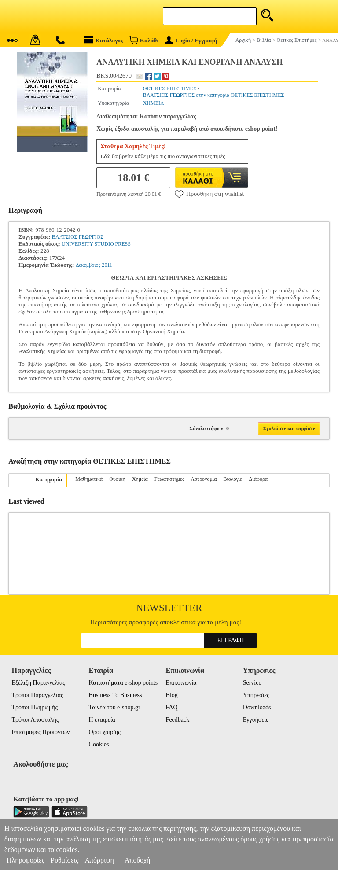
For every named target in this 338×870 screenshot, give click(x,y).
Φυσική (117, 479)
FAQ (172, 707)
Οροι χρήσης (105, 732)
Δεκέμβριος (88, 265)
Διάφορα (258, 479)
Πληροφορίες (25, 860)
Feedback (178, 719)
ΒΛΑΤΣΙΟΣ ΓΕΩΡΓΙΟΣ (77, 237)
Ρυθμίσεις (64, 860)
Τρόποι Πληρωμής (34, 707)
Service (252, 682)
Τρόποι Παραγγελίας (37, 695)
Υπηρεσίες (256, 695)
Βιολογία (233, 479)
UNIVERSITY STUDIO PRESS (96, 244)
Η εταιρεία (102, 719)
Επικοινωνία (181, 682)
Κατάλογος (103, 40)
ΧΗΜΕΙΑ (153, 103)
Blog (172, 695)
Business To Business (115, 695)
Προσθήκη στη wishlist (209, 194)
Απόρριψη (99, 860)
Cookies (99, 744)
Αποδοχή (138, 860)
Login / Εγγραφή (191, 40)
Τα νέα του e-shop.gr (114, 707)
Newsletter (169, 607)
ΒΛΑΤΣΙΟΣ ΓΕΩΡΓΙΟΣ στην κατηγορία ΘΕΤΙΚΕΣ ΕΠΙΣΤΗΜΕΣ (213, 95)
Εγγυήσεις (255, 719)
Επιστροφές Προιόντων (40, 732)
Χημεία (140, 479)
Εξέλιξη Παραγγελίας (38, 682)
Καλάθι (143, 40)
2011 (107, 265)
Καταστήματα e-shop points (123, 682)
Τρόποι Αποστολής (35, 719)
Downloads (257, 707)
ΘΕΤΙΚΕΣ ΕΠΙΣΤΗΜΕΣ (169, 88)
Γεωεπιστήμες (169, 479)
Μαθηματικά (89, 479)
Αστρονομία (204, 479)
